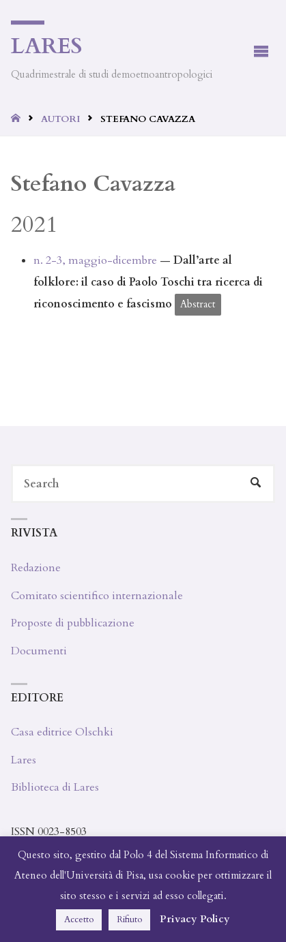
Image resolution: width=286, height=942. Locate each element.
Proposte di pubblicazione (72, 623)
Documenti (39, 650)
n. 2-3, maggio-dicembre (95, 260)
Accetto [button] (79, 919)
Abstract (197, 304)
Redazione (36, 567)
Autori (60, 118)
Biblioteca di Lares (55, 787)
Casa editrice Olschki (62, 732)
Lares (47, 46)
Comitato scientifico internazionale (97, 595)
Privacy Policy (195, 919)
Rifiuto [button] (129, 919)
